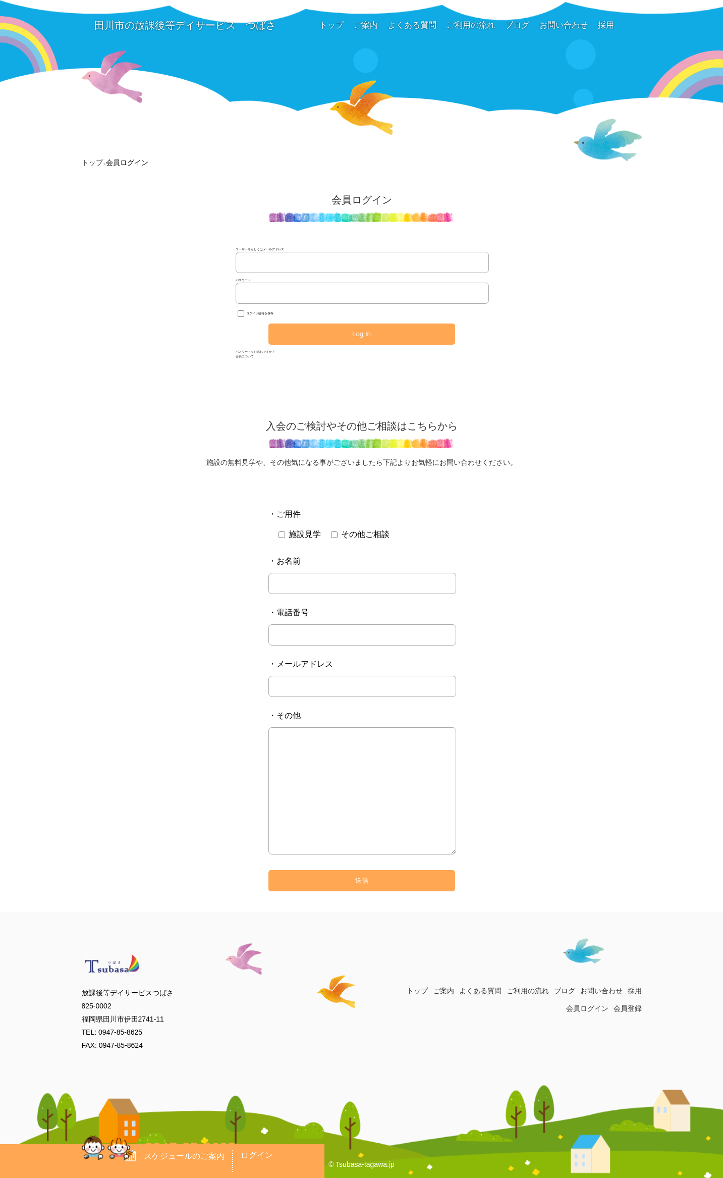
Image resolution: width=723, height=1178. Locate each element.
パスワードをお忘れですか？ (255, 351)
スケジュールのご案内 (175, 1155)
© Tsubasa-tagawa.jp (361, 1164)
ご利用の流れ (471, 25)
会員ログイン (587, 1008)
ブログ (517, 25)
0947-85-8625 (190, 1148)
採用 (606, 25)
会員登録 (628, 1008)
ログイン (257, 1155)
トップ (331, 25)
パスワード (243, 280)
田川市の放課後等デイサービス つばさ (179, 25)
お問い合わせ (563, 25)
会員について (245, 356)
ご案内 (366, 25)
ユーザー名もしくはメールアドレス (260, 249)
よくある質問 (412, 25)
